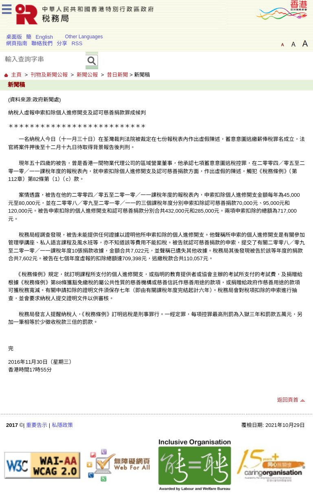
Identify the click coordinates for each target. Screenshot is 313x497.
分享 (62, 43)
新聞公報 (87, 75)
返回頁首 (287, 400)
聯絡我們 (42, 43)
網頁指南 (16, 43)
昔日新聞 (117, 75)
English (44, 37)
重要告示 (36, 425)
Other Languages (84, 37)
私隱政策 (62, 425)
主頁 (16, 75)
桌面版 (14, 37)
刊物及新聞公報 (49, 75)
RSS (76, 43)
